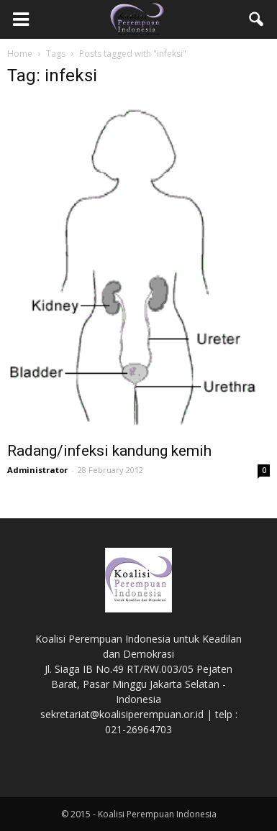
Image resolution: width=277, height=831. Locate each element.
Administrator (37, 469)
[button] (257, 19)
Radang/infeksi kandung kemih (109, 450)
